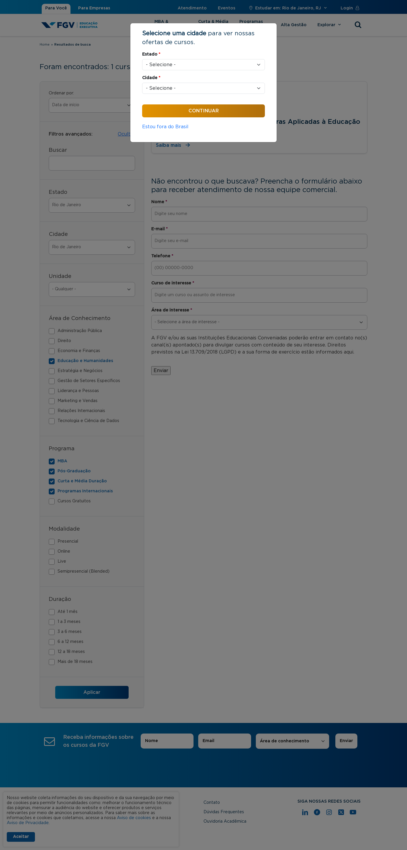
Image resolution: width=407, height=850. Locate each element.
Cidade (151, 78)
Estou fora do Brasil (165, 126)
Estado (151, 54)
